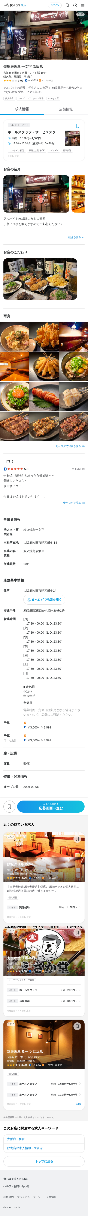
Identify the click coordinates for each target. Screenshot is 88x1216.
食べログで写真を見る (68, 446)
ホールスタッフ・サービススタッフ (35, 132)
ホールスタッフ (28, 990)
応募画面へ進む (51, 806)
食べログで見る (72, 502)
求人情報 (22, 109)
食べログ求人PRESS (15, 1179)
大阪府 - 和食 (16, 1139)
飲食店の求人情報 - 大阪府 (25, 1148)
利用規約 (8, 1197)
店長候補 (24, 1001)
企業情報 (51, 1197)
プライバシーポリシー (30, 1197)
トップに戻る (44, 1161)
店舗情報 (66, 109)
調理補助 (24, 907)
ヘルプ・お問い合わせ (16, 1186)
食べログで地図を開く (47, 599)
